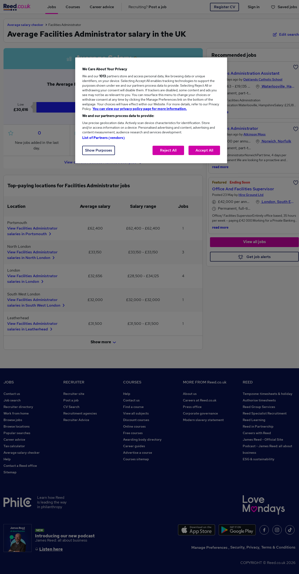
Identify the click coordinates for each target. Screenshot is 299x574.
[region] (151, 110)
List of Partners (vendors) (103, 138)
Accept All (204, 150)
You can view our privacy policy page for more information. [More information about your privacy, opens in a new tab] (140, 109)
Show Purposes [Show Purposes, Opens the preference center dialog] (98, 150)
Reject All (168, 150)
